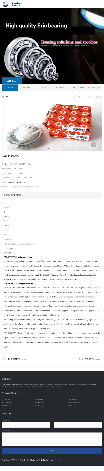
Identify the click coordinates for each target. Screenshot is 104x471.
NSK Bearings (72, 399)
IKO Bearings (39, 406)
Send (52, 451)
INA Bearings (72, 406)
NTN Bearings (39, 402)
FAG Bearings (39, 399)
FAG (99, 97)
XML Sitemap (59, 460)
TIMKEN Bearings (74, 402)
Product (90, 97)
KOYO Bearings (7, 406)
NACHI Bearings (7, 402)
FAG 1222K (89, 359)
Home (81, 97)
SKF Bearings (6, 399)
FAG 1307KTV (14, 359)
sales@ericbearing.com (16, 182)
